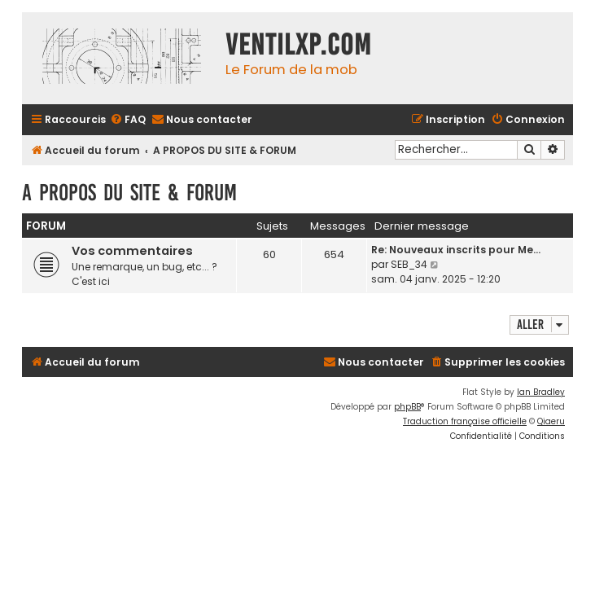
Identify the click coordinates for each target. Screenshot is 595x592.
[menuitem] (128, 120)
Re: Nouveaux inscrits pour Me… (455, 250)
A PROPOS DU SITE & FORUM (129, 192)
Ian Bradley (541, 392)
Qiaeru (551, 421)
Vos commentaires (132, 251)
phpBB (407, 407)
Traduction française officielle (465, 421)
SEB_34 (409, 264)
